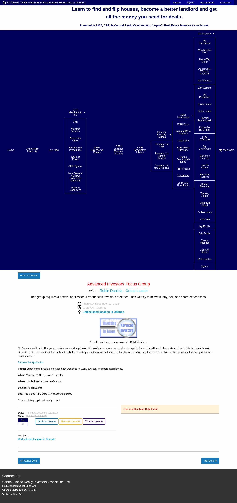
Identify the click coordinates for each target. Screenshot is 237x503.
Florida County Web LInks (183, 159)
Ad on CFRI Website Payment (204, 71)
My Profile (204, 226)
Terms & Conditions (75, 188)
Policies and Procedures (75, 148)
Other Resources (183, 115)
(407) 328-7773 (11, 494)
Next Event (210, 461)
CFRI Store (183, 124)
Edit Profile (204, 233)
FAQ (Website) (205, 138)
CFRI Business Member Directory (118, 150)
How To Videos (205, 166)
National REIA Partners (183, 132)
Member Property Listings (161, 134)
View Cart (226, 150)
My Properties (204, 95)
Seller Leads (204, 111)
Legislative (183, 140)
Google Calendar (70, 421)
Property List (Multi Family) (161, 166)
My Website (204, 80)
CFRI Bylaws (75, 166)
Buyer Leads (204, 104)
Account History (204, 250)
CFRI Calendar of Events (97, 150)
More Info (205, 219)
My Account (204, 33)
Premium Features (204, 175)
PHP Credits (183, 168)
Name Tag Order (75, 139)
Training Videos (204, 194)
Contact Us (225, 2)
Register (177, 2)
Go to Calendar (29, 275)
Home (11, 150)
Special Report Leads (204, 119)
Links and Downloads (183, 183)
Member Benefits (75, 129)
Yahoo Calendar (94, 421)
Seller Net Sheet (204, 204)
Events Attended (204, 241)
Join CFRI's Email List (32, 149)
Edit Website (204, 87)
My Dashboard (207, 2)
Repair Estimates (204, 185)
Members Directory (205, 156)
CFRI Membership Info (75, 112)
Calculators (183, 175)
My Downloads (205, 147)
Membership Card (204, 51)
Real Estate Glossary (183, 148)
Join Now (54, 150)
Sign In (190, 2)
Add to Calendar (47, 421)
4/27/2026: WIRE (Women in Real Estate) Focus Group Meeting (44, 2)
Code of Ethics (75, 158)
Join (75, 122)
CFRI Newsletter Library (140, 150)
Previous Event (28, 461)
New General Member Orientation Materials (75, 177)
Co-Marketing (204, 212)
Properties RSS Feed (204, 128)
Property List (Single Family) (161, 156)
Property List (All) (161, 145)
